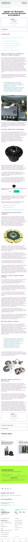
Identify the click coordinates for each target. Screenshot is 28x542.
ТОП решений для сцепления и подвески (11, 43)
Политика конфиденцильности (6, 505)
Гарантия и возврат (18, 522)
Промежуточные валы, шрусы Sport (6, 531)
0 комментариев (14, 23)
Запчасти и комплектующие (6, 523)
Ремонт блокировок (18, 524)
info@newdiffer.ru (7, 500)
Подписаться (14, 478)
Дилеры (16, 526)
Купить (16, 191)
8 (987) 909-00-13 (8, 494)
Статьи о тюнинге (18, 528)
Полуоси (2, 525)
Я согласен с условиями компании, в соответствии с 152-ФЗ (13, 481)
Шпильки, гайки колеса (5, 533)
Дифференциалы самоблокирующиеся (5, 521)
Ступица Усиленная (4, 535)
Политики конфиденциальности (15, 480)
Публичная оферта (4, 506)
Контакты (16, 530)
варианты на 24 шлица (7, 207)
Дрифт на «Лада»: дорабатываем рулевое (12, 45)
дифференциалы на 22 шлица (9, 205)
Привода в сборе (4, 527)
